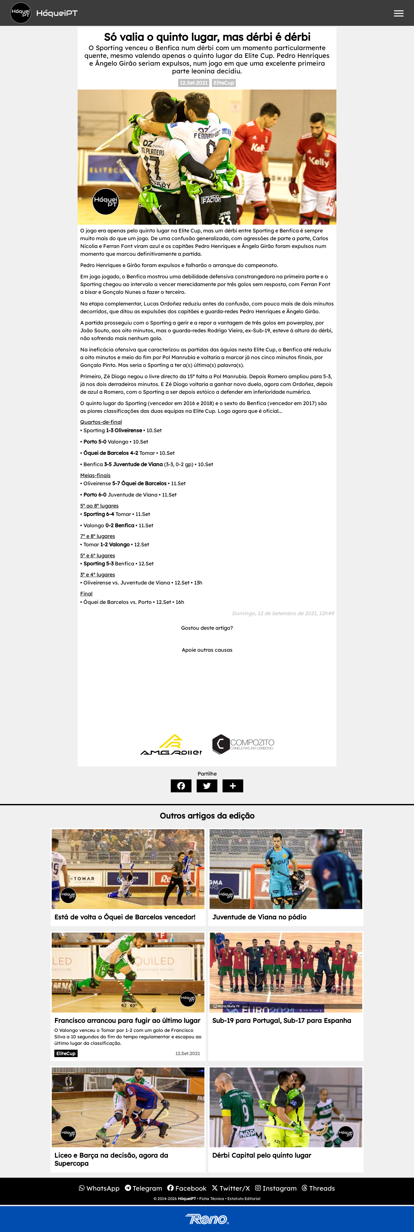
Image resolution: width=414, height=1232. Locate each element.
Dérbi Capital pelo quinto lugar (261, 1155)
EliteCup (223, 83)
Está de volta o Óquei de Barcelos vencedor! (124, 917)
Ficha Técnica (211, 1198)
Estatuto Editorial (243, 1198)
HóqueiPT (187, 1198)
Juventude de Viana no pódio (259, 917)
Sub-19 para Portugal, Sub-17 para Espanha (281, 1020)
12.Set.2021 (194, 83)
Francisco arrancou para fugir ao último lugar (127, 1020)
